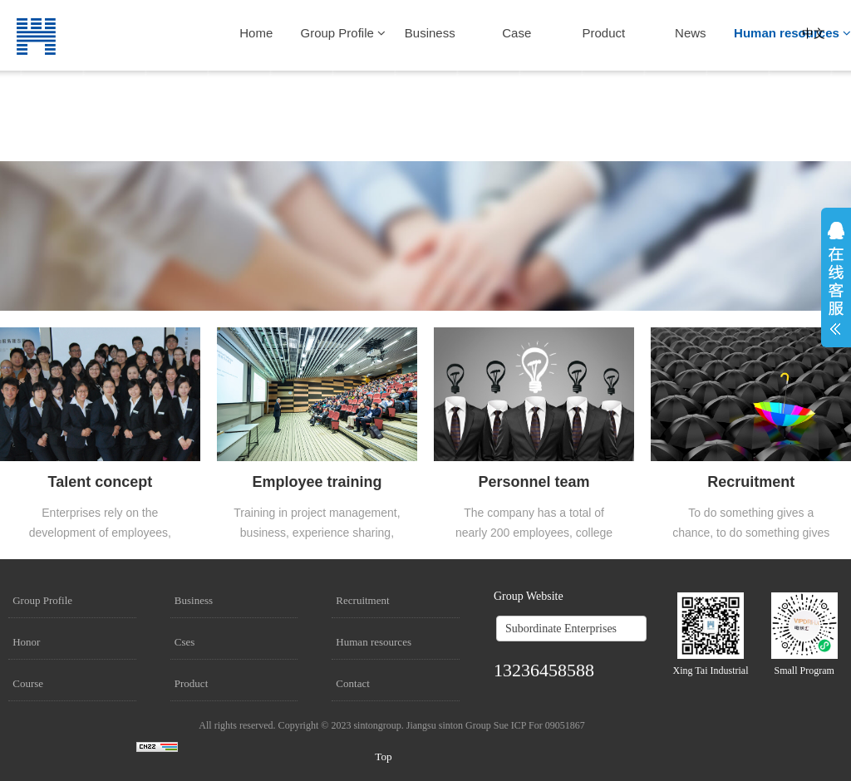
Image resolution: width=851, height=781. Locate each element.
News (690, 33)
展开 (836, 278)
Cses (185, 642)
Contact (352, 683)
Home (256, 33)
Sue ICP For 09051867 (539, 725)
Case (516, 33)
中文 (813, 33)
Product (603, 33)
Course (27, 683)
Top (384, 756)
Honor (26, 642)
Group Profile (343, 33)
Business (430, 33)
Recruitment (362, 600)
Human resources (792, 33)
